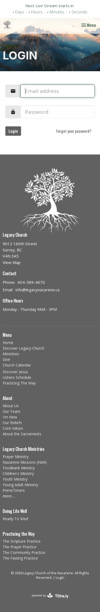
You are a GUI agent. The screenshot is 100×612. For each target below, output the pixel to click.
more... (9, 495)
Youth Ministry (15, 479)
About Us (11, 405)
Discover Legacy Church (23, 348)
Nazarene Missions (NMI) (25, 462)
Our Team (11, 411)
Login (13, 131)
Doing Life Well (15, 511)
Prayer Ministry (16, 456)
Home (8, 342)
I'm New (10, 417)
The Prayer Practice (20, 546)
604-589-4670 (31, 282)
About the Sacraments (22, 433)
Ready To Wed (15, 518)
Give (6, 359)
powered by (50, 596)
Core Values (13, 428)
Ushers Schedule (17, 377)
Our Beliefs (12, 422)
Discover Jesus (15, 371)
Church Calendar (17, 365)
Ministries (11, 353)
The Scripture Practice (22, 541)
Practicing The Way (19, 383)
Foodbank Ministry (19, 467)
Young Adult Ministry (20, 484)
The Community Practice (24, 552)
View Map (12, 262)
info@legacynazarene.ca (37, 289)
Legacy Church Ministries (23, 449)
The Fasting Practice (20, 558)
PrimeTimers (14, 490)
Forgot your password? (73, 131)
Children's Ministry (18, 473)
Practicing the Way (18, 534)
